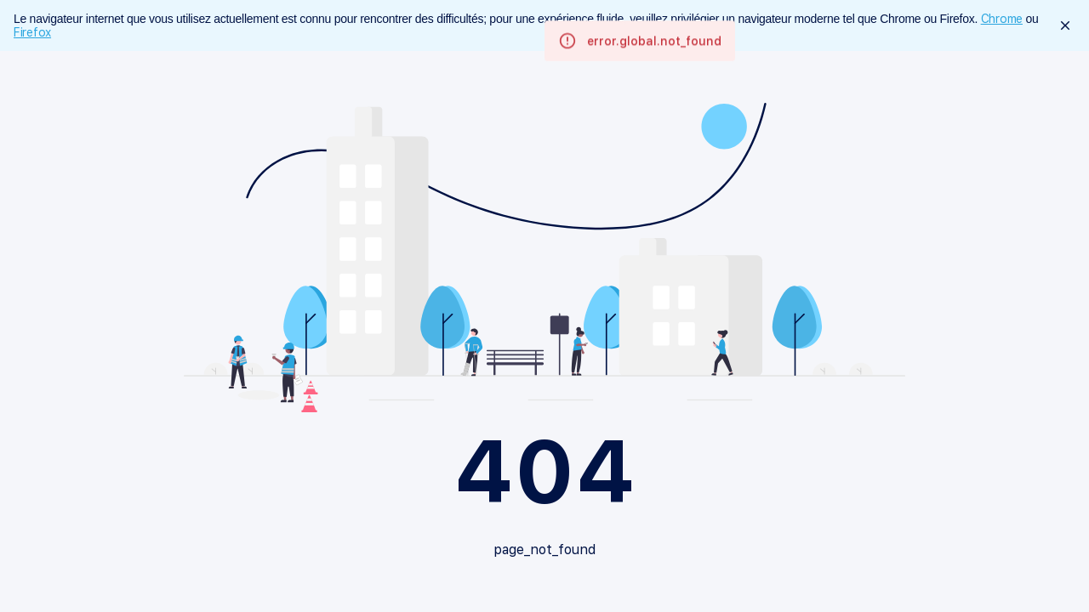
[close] (1065, 25)
